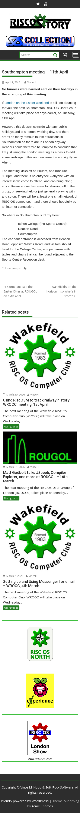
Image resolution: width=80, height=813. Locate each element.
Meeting (32, 268)
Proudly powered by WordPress (25, 801)
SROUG (61, 268)
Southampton (47, 268)
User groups (12, 268)
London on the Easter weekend (26, 103)
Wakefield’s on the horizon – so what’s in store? (62, 291)
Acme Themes (42, 806)
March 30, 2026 (14, 394)
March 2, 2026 (13, 576)
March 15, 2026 (14, 467)
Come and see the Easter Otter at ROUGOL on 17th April (20, 291)
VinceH (30, 82)
